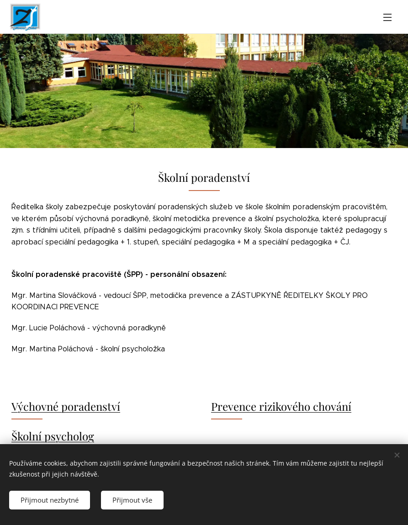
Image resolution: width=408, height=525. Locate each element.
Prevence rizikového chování (281, 406)
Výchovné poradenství (65, 406)
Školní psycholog (52, 436)
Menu (387, 17)
